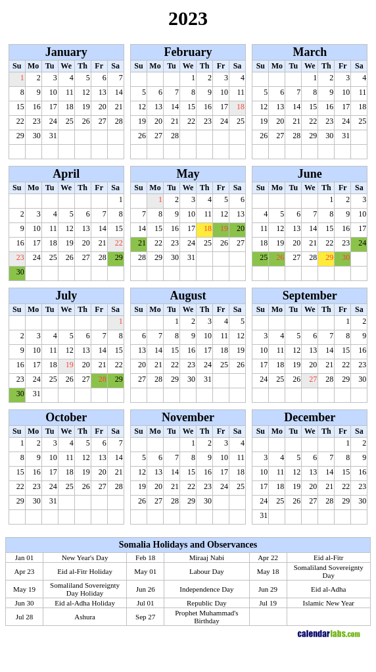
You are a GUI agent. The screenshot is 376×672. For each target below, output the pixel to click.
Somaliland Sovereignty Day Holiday (85, 589)
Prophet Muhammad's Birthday (206, 617)
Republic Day (207, 603)
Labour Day (206, 571)
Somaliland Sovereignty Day (329, 571)
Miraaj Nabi (206, 557)
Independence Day (206, 589)
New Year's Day (85, 557)
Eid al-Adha (328, 589)
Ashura (84, 617)
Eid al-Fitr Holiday (84, 571)
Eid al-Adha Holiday (85, 603)
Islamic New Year (329, 603)
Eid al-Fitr (329, 557)
